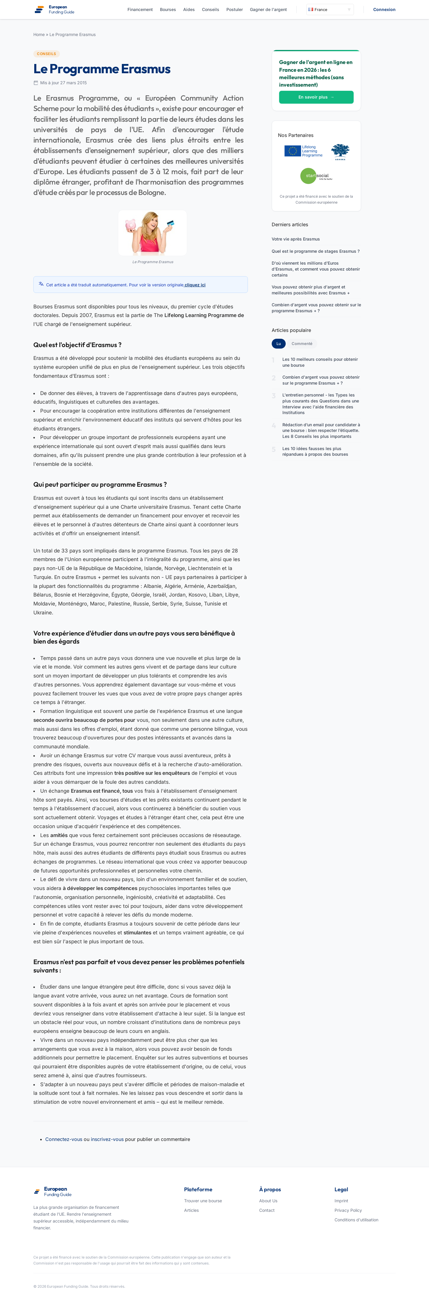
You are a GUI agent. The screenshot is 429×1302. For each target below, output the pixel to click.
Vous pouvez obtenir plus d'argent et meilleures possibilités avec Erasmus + (311, 289)
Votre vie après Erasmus (296, 238)
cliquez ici (195, 284)
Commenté (302, 343)
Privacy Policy (348, 1210)
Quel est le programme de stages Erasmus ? (316, 251)
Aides (189, 9)
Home (39, 34)
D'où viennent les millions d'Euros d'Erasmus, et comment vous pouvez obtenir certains (316, 268)
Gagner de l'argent (268, 9)
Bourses (168, 9)
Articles (191, 1210)
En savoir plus (316, 96)
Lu (281, 343)
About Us (268, 1200)
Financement (140, 9)
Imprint (341, 1200)
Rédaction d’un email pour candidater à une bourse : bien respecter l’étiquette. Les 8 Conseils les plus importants (321, 430)
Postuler (234, 9)
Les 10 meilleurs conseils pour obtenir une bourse (320, 362)
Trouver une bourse (203, 1200)
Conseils (210, 9)
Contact (267, 1210)
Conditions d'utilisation (356, 1219)
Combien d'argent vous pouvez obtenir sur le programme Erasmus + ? (316, 307)
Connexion (384, 9)
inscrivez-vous (107, 1139)
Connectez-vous (63, 1139)
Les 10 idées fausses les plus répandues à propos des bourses (315, 451)
